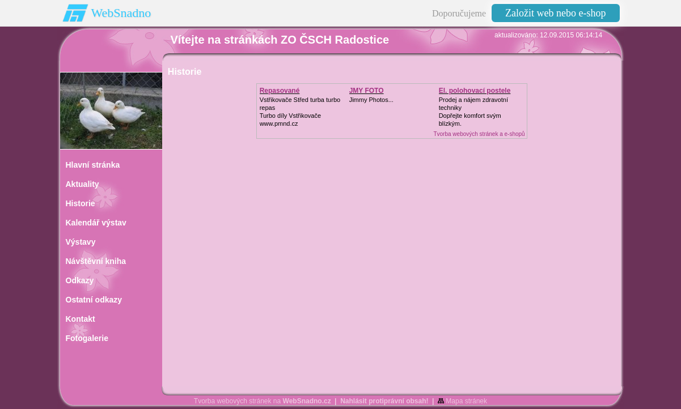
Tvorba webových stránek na (262, 401)
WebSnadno (121, 13)
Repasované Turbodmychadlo (287, 95)
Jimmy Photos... (371, 99)
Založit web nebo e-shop (555, 13)
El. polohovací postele (475, 91)
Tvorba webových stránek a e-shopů (479, 134)
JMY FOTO (366, 91)
